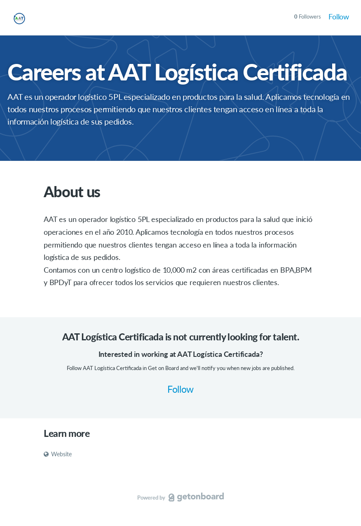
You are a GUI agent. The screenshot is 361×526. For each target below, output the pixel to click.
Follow (338, 16)
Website (58, 454)
